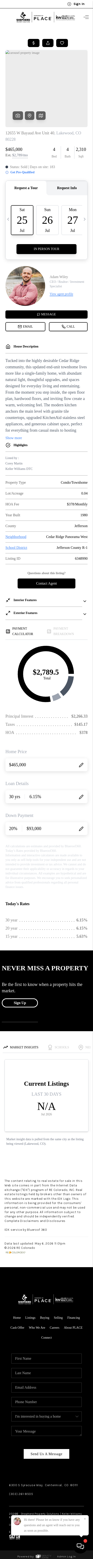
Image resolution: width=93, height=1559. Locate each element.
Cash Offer (17, 1327)
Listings (30, 1317)
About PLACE (73, 1327)
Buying (44, 1317)
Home (17, 1317)
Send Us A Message (46, 1454)
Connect (46, 1337)
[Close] (85, 1519)
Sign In (76, 4)
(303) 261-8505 (21, 1494)
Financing (73, 1317)
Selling (58, 1317)
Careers (54, 1327)
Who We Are (37, 1327)
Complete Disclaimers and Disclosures (35, 1221)
